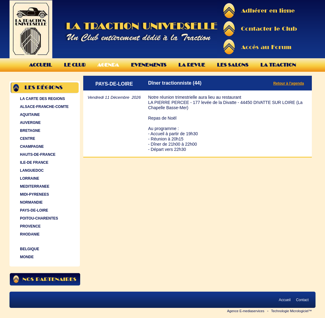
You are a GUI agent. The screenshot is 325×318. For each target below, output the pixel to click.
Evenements (149, 65)
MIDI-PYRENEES (34, 194)
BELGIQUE (29, 249)
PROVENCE (30, 226)
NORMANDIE (31, 202)
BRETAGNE (29, 130)
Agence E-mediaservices (245, 311)
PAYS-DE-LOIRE (33, 210)
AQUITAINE (29, 115)
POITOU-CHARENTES (38, 218)
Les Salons (233, 65)
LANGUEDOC (31, 170)
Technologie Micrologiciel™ (291, 311)
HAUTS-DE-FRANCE (37, 154)
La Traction (278, 65)
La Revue (191, 65)
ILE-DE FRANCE (33, 162)
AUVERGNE (30, 123)
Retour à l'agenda (288, 83)
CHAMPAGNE (31, 146)
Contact (302, 300)
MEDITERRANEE (34, 186)
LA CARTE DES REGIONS (42, 99)
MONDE (26, 257)
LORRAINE (29, 178)
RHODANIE (29, 234)
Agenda (108, 65)
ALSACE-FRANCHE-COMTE (44, 107)
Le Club (75, 65)
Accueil (40, 65)
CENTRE (27, 138)
